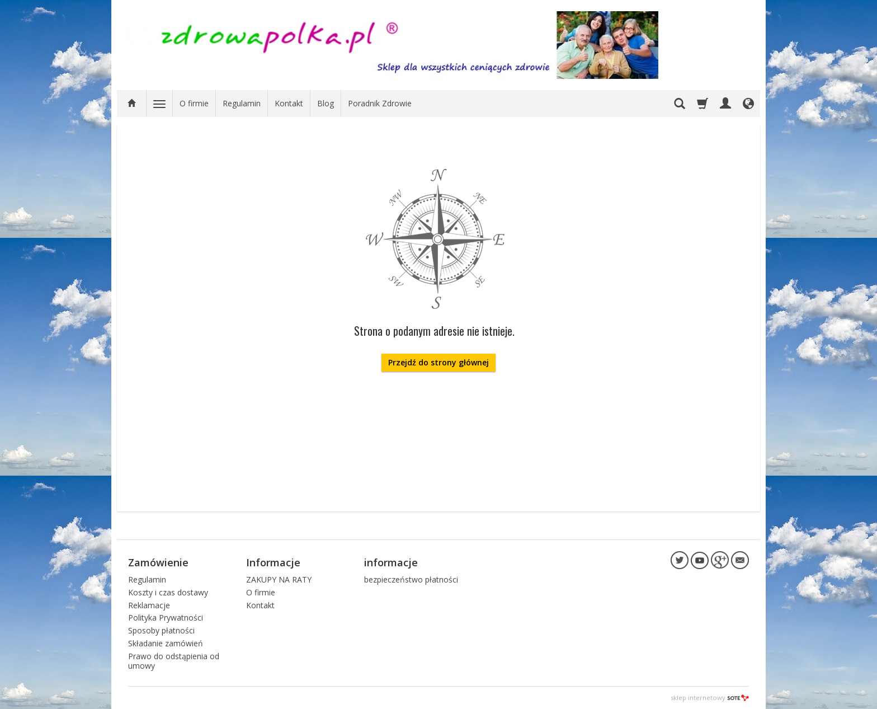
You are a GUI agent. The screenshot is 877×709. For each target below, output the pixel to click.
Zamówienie (158, 562)
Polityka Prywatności (165, 617)
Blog (325, 103)
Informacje (273, 562)
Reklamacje (149, 605)
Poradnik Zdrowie (380, 103)
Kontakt (289, 103)
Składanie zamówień (165, 643)
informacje (391, 562)
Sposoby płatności (161, 630)
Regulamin (242, 103)
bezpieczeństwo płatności (411, 579)
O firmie (194, 103)
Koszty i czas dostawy (168, 592)
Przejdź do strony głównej (438, 362)
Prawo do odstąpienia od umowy (173, 661)
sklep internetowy (710, 697)
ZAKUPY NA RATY (279, 579)
